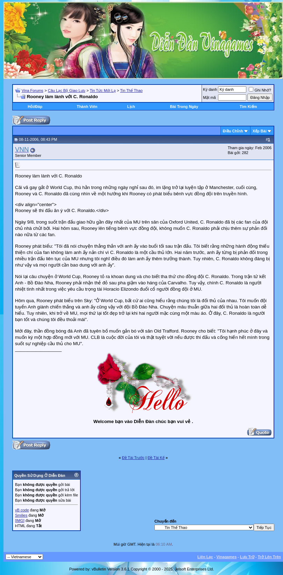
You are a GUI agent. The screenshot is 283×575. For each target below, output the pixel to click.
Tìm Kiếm (248, 106)
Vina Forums (32, 90)
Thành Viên (87, 106)
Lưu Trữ (247, 557)
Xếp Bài (260, 131)
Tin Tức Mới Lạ (103, 90)
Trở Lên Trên (269, 557)
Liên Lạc (205, 557)
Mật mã (209, 97)
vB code (22, 510)
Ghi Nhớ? (260, 90)
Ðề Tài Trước (133, 458)
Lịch (131, 106)
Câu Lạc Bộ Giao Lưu (66, 90)
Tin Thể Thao (131, 90)
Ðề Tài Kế (155, 458)
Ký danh (210, 89)
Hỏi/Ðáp (35, 106)
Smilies (21, 515)
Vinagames (226, 557)
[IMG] (19, 520)
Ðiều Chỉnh (233, 131)
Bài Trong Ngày (184, 106)
